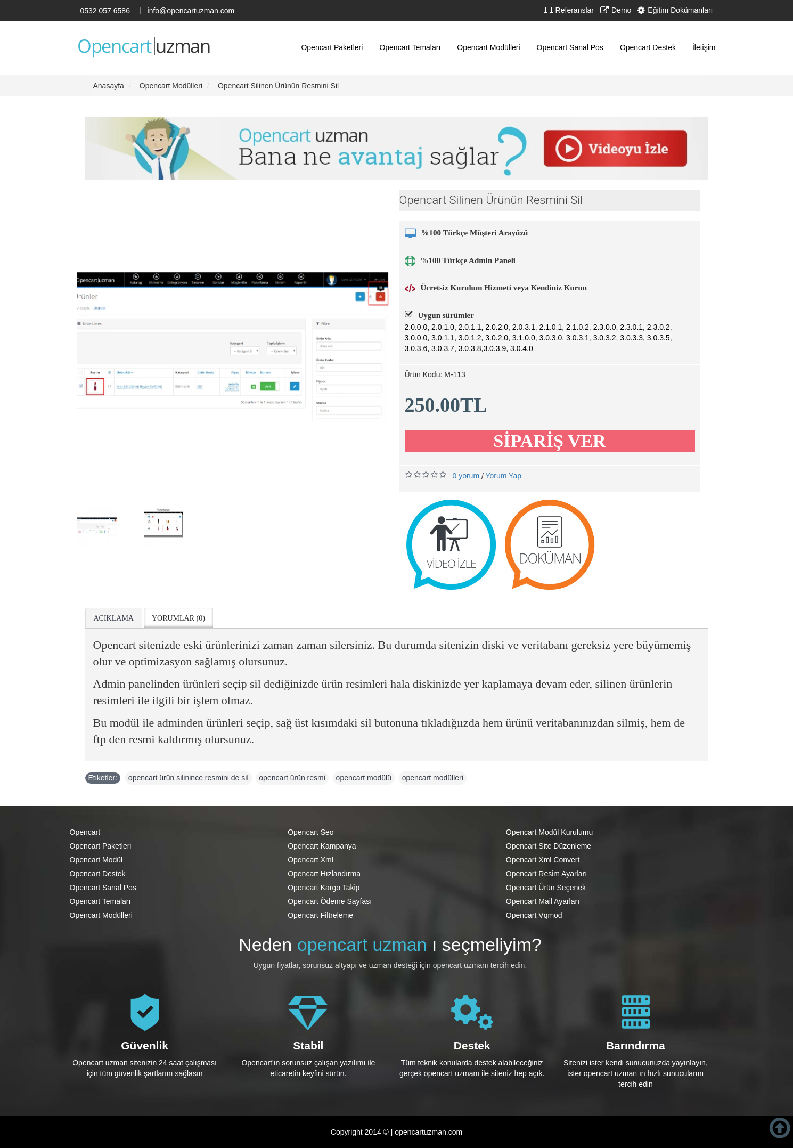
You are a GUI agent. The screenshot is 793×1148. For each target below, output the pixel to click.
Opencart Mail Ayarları (542, 901)
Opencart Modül (96, 860)
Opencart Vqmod (534, 915)
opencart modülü (363, 778)
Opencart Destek (98, 873)
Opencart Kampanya (322, 846)
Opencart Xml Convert (543, 860)
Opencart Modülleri (101, 915)
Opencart (85, 832)
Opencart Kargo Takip (323, 887)
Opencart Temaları (100, 901)
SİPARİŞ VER (549, 441)
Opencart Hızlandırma (324, 873)
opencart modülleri (432, 778)
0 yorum (466, 475)
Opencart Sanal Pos (103, 887)
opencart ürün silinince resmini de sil (188, 778)
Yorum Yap (503, 475)
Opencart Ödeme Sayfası (330, 901)
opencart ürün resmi (292, 778)
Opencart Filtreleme (320, 915)
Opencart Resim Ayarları (546, 873)
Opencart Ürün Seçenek (546, 887)
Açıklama (114, 618)
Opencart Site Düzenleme (548, 846)
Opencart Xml (310, 860)
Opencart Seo (310, 832)
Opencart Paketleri (101, 846)
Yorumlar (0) (178, 618)
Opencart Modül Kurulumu (549, 832)
